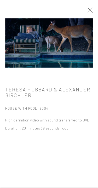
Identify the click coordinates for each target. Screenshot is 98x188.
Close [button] (89, 12)
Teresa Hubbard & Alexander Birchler (47, 93)
